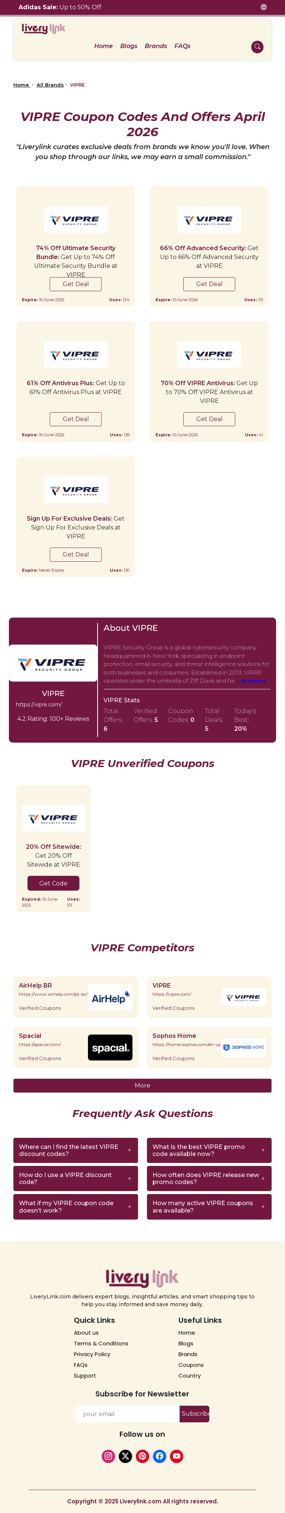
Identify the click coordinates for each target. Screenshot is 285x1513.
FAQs (81, 1365)
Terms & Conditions (101, 1343)
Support (85, 1375)
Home (21, 85)
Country (189, 1375)
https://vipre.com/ (39, 704)
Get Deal (76, 284)
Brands (187, 1354)
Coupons (191, 1365)
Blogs (185, 1343)
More (142, 1085)
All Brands (50, 85)
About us (86, 1333)
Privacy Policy (92, 1354)
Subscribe (195, 1413)
